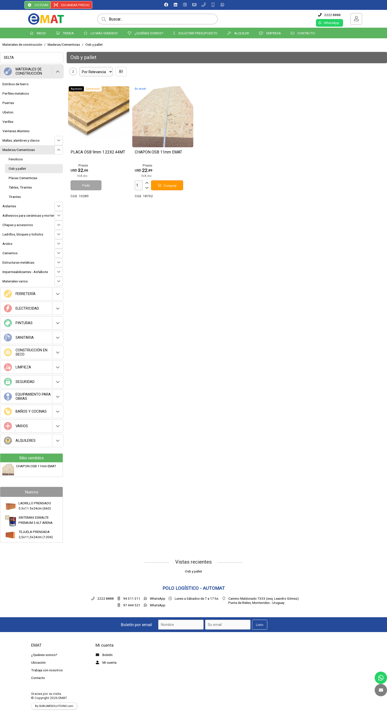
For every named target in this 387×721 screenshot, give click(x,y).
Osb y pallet (94, 44)
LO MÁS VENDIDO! (101, 33)
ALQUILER (238, 33)
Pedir (86, 185)
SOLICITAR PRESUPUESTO (195, 33)
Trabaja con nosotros (47, 670)
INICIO (38, 33)
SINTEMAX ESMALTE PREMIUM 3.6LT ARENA (36, 519)
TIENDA (65, 33)
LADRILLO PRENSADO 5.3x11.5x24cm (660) (35, 505)
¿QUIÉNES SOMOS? (145, 33)
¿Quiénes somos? (44, 655)
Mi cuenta (105, 662)
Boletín (103, 655)
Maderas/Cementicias (64, 44)
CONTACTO (303, 33)
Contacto (38, 678)
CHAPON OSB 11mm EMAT (36, 466)
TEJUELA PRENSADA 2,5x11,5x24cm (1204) (36, 534)
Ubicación (38, 662)
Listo (259, 625)
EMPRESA (270, 33)
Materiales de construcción (22, 44)
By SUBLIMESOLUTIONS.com (54, 706)
